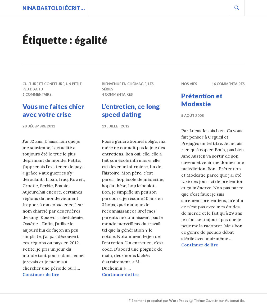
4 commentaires (117, 94)
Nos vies (189, 84)
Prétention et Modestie (202, 100)
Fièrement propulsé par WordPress (158, 300)
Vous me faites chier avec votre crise (53, 110)
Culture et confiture (43, 84)
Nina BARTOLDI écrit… (53, 8)
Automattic (234, 300)
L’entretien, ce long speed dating (131, 110)
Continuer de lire (40, 274)
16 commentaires (228, 84)
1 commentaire (36, 94)
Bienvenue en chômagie (124, 84)
